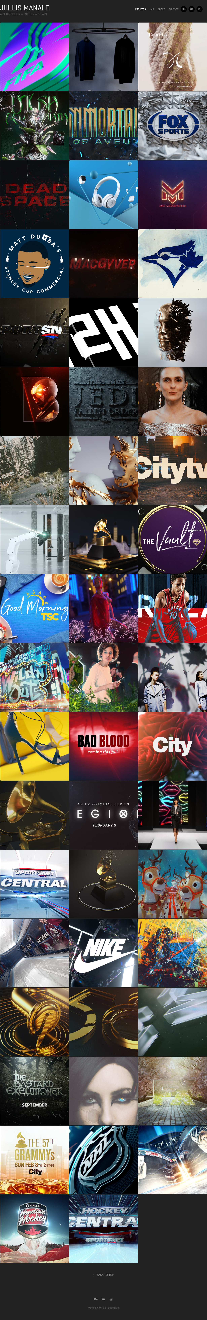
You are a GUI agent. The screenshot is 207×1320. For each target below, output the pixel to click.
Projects (140, 9)
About (161, 9)
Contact (173, 9)
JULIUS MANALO (25, 7)
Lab (152, 9)
